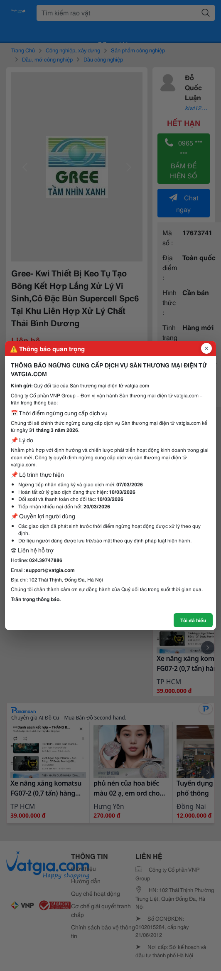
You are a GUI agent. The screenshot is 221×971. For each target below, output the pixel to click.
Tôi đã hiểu (193, 620)
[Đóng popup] (206, 348)
